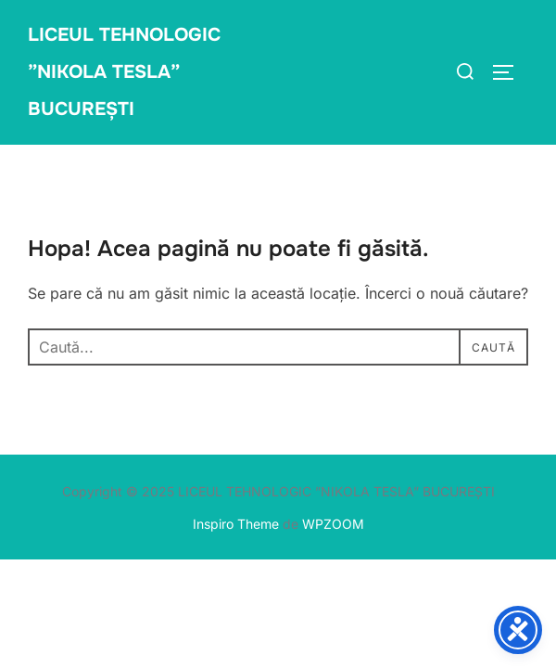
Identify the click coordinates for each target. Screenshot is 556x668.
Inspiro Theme (236, 524)
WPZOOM (333, 524)
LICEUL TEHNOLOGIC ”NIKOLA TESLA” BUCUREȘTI (124, 72)
